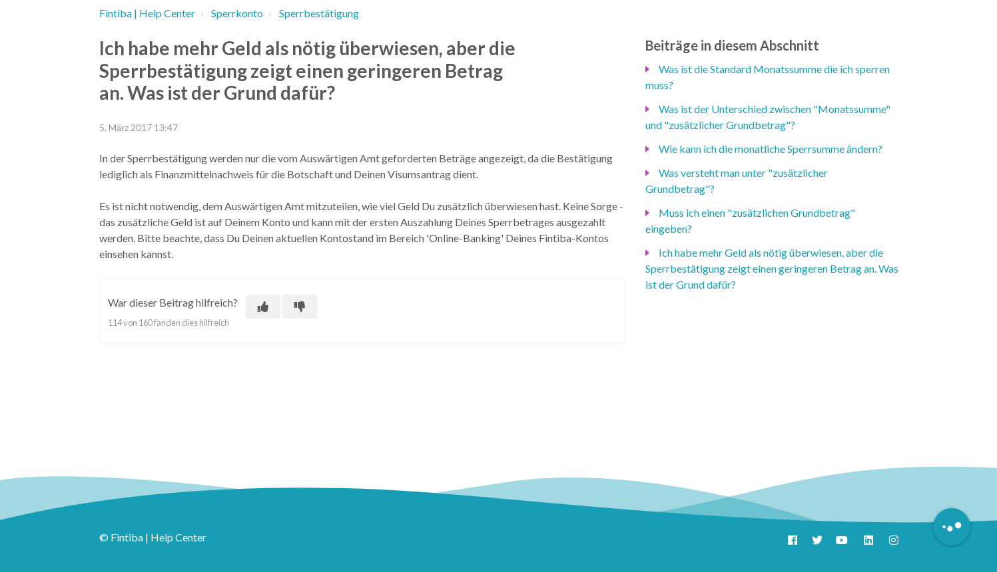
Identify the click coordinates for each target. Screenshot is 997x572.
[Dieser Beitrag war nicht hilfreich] (299, 307)
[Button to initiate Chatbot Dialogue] (951, 526)
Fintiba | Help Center (147, 13)
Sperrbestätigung (319, 13)
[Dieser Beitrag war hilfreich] (263, 307)
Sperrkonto (237, 13)
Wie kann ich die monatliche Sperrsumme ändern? (770, 148)
